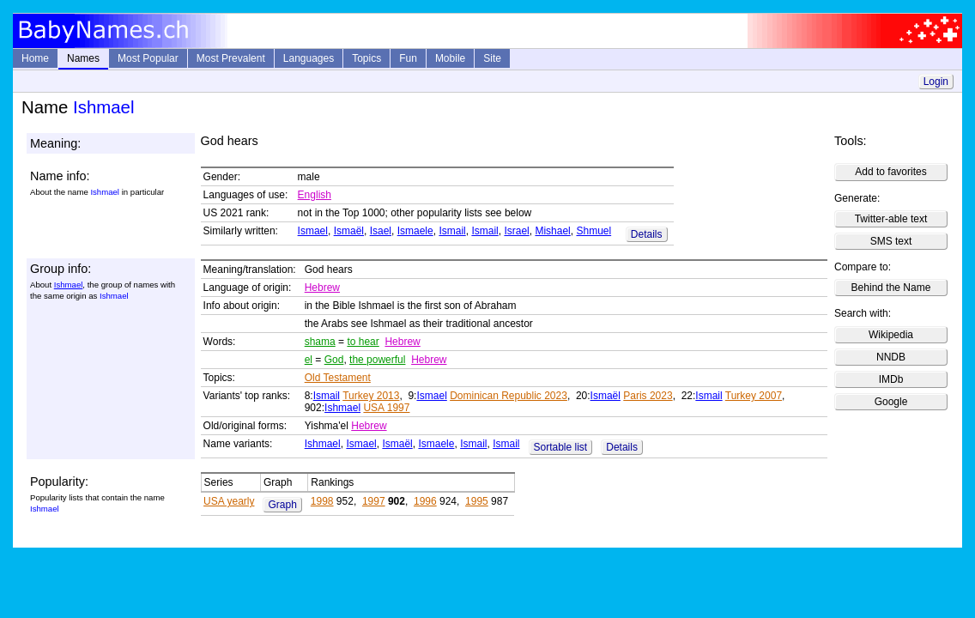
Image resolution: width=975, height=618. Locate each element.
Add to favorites (890, 172)
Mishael (552, 231)
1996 (425, 501)
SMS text (891, 241)
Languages (308, 58)
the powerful (377, 360)
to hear (362, 342)
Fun (408, 58)
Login (936, 82)
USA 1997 (386, 408)
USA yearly (228, 501)
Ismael (313, 231)
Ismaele (415, 231)
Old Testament (338, 378)
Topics (366, 58)
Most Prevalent (231, 58)
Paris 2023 (647, 396)
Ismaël (349, 231)
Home (35, 58)
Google (891, 402)
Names (83, 58)
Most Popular (148, 58)
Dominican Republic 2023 (508, 396)
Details (647, 234)
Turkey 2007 (753, 396)
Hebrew (322, 288)
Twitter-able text (891, 219)
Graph (282, 505)
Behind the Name (891, 288)
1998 (322, 501)
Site (492, 58)
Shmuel (593, 231)
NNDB (890, 357)
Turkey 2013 (370, 396)
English (314, 195)
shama (320, 342)
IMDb (891, 379)
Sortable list (561, 447)
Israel (516, 231)
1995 (476, 501)
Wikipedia (891, 335)
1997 (373, 501)
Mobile (450, 58)
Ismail (452, 231)
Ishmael (68, 284)
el (308, 360)
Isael (380, 231)
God (334, 360)
